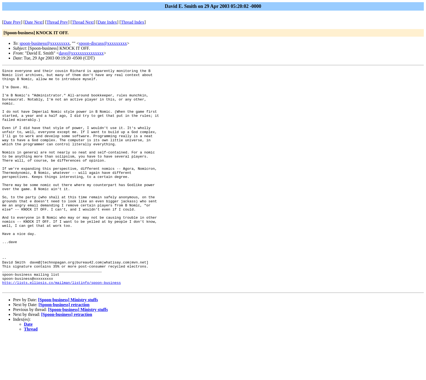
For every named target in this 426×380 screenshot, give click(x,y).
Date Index (107, 22)
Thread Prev (57, 22)
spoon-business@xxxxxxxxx (45, 43)
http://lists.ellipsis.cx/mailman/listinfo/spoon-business (61, 325)
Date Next (34, 22)
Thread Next (83, 22)
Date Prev (12, 22)
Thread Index (132, 22)
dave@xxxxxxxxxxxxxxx (81, 53)
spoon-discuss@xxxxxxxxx (103, 43)
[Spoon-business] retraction (64, 348)
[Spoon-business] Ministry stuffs (68, 343)
